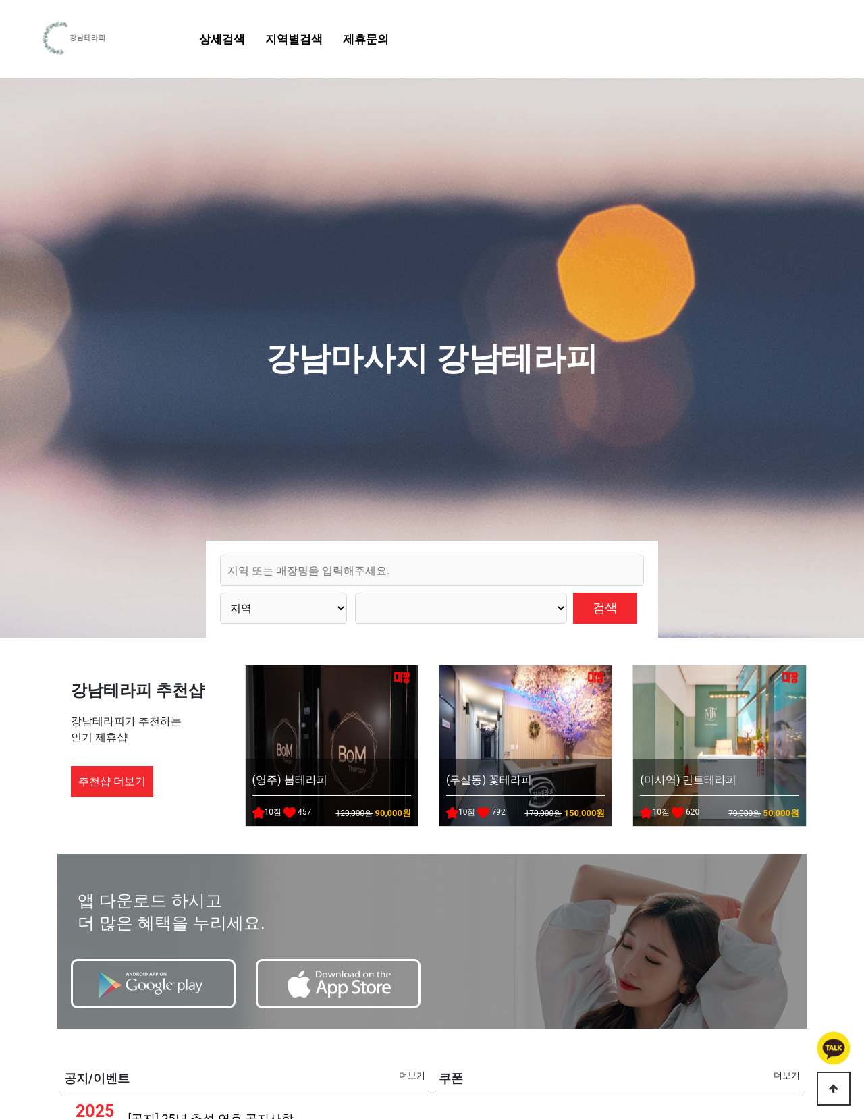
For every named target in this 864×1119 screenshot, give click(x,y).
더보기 (412, 1075)
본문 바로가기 (0, 0)
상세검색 (222, 39)
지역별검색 (294, 39)
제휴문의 (366, 39)
